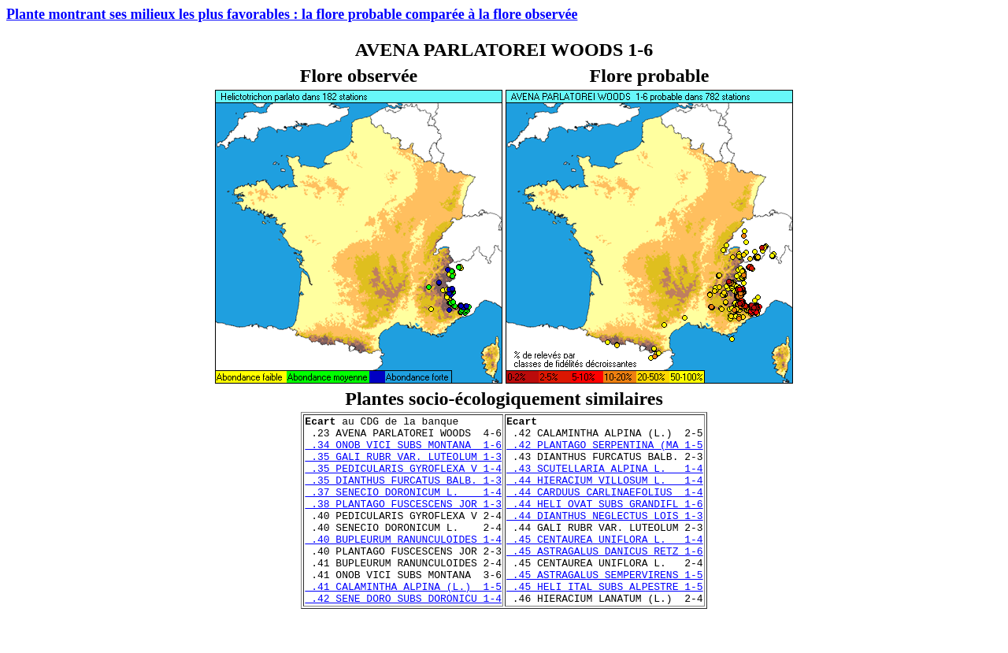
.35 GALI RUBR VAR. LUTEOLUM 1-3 (403, 465)
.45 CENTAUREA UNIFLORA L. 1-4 (604, 565)
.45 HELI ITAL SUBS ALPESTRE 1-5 (604, 621)
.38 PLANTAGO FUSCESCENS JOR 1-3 (403, 522)
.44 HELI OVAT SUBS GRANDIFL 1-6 (604, 522)
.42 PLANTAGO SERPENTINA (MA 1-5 (604, 451)
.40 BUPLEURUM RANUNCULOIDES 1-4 (403, 565)
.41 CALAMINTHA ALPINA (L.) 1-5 (403, 621)
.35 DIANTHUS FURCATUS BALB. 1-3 (403, 494)
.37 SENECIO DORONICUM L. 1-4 (403, 508)
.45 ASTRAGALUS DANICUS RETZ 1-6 (604, 579)
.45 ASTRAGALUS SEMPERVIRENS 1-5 (604, 607)
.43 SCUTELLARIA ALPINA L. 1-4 (604, 480)
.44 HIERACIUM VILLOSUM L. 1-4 (604, 494)
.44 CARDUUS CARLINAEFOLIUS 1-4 (604, 508)
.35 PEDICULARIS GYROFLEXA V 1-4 (403, 480)
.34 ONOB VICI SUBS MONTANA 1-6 (403, 451)
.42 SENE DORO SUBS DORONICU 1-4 (403, 636)
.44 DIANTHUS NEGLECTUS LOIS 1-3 (604, 536)
